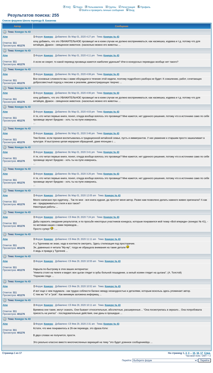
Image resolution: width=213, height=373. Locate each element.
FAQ (67, 7)
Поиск (77, 7)
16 (197, 353)
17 (201, 353)
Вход (130, 10)
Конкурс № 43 (23, 32)
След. (207, 353)
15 (194, 353)
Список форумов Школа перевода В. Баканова (29, 20)
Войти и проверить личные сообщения (101, 10)
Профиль (144, 7)
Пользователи (94, 7)
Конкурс (48, 36)
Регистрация (127, 7)
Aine (5, 36)
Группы (111, 7)
